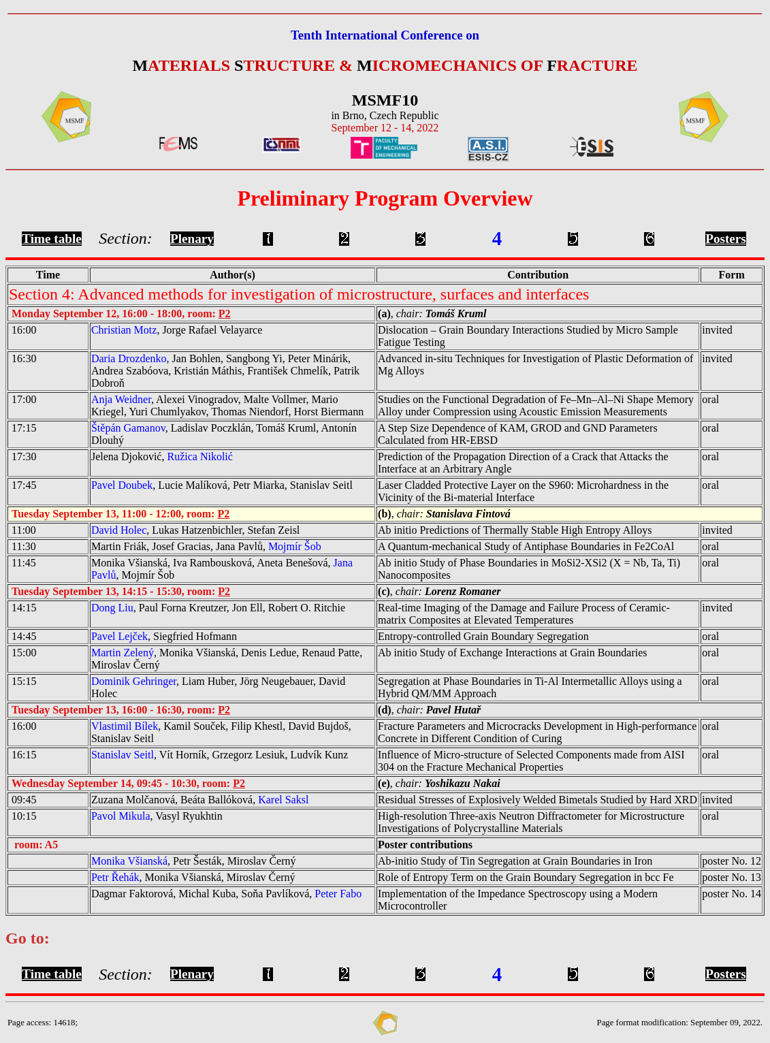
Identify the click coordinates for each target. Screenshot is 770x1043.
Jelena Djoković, (162, 456)
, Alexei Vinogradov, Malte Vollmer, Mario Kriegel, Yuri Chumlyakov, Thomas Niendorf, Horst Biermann (227, 405)
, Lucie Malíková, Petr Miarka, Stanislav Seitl (222, 485)
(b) (384, 513)
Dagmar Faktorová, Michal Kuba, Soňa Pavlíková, (226, 893)
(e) (384, 783)
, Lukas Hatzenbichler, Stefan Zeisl (195, 530)
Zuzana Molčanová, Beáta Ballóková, (199, 799)
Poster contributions (425, 844)
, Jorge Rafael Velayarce (176, 330)
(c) (384, 591)
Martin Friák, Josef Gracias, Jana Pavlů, (206, 546)
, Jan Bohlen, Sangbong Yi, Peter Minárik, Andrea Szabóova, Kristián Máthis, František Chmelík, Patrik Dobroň (225, 371)
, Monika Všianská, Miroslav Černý (193, 877)
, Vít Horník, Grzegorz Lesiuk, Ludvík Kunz (219, 754)
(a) (384, 313)
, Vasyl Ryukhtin (157, 816)
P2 (225, 313)
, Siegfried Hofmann (164, 636)
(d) (384, 710)
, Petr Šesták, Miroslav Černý (193, 861)
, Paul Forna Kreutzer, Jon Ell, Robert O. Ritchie (218, 607)
